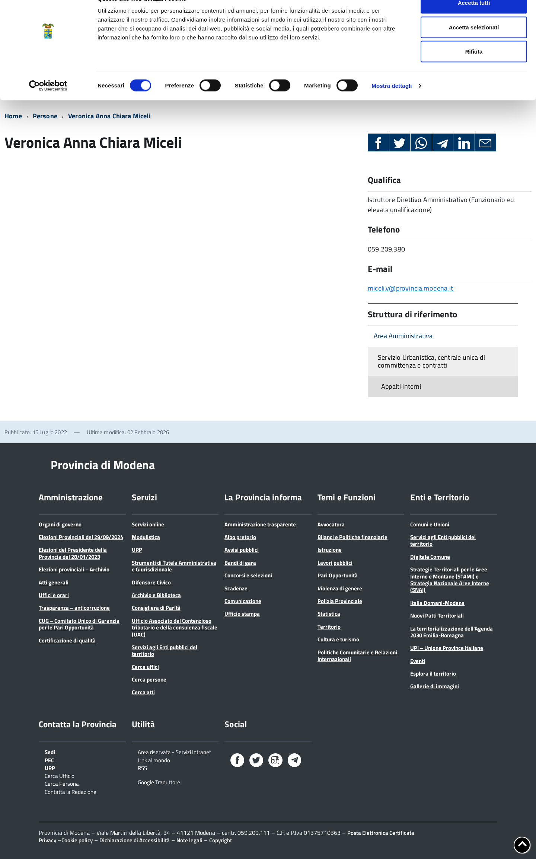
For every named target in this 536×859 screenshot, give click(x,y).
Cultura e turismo (338, 639)
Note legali (189, 840)
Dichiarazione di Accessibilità (134, 840)
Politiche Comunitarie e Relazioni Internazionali (357, 655)
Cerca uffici (145, 667)
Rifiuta (474, 68)
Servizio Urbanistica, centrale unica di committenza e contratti (431, 361)
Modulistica (146, 537)
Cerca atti (143, 692)
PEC (49, 759)
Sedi (50, 751)
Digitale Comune (430, 556)
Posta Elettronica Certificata (380, 832)
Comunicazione (242, 601)
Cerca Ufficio (59, 775)
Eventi (417, 661)
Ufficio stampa (242, 613)
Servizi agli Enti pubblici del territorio (164, 650)
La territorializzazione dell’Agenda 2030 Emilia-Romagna (451, 632)
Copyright (220, 840)
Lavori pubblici (335, 562)
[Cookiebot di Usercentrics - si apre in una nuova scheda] (48, 102)
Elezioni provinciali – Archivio (74, 569)
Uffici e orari (54, 595)
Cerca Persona (62, 783)
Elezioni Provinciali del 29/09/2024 (81, 537)
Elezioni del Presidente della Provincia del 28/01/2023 (73, 553)
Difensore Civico (151, 582)
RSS (142, 767)
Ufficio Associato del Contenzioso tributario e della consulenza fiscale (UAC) (174, 627)
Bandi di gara (240, 562)
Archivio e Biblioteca (156, 595)
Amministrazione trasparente (260, 524)
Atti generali (53, 582)
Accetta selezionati (474, 44)
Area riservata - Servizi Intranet (174, 751)
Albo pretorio (240, 537)
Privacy (47, 840)
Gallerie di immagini (434, 686)
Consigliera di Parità (156, 607)
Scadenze (236, 588)
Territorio (329, 626)
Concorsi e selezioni (248, 575)
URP (137, 549)
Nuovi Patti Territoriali (437, 615)
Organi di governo (60, 524)
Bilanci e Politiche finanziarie (352, 537)
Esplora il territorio (433, 673)
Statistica (329, 613)
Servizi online (148, 524)
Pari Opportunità (338, 575)
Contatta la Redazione (70, 791)
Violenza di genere (340, 588)
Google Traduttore (159, 781)
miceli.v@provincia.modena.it (410, 288)
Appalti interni (401, 386)
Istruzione (330, 549)
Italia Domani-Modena (437, 603)
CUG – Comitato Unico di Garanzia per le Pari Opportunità (79, 624)
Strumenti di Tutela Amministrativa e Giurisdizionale (174, 566)
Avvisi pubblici (241, 549)
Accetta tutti (474, 19)
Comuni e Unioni (429, 524)
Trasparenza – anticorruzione (74, 607)
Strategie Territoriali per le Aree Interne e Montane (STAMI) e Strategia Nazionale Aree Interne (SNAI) (449, 579)
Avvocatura (331, 524)
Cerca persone (149, 679)
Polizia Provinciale (340, 601)
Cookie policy (77, 840)
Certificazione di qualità (67, 640)
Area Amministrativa (403, 336)
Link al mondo (154, 759)
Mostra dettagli (391, 102)
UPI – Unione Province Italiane (446, 648)
